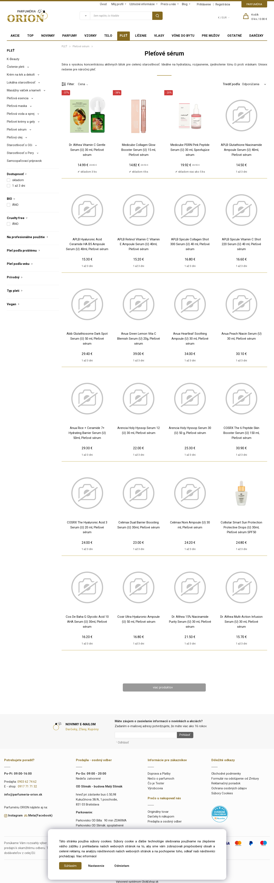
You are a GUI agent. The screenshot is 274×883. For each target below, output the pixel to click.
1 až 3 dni (18, 185)
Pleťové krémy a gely (21, 122)
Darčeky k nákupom (161, 815)
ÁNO (15, 204)
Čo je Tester (156, 782)
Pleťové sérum (17, 129)
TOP (30, 36)
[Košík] (259, 17)
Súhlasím (70, 866)
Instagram (15, 814)
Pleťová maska (17, 106)
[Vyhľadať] (85, 16)
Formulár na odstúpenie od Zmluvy (235, 777)
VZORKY (90, 36)
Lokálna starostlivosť (21, 82)
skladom (18, 180)
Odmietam (121, 866)
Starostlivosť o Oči (19, 145)
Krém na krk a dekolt (21, 74)
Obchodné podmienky (226, 772)
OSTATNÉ (234, 36)
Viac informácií (86, 856)
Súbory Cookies (222, 792)
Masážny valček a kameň (24, 90)
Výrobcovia (155, 787)
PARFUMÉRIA (254, 4)
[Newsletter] (146, 735)
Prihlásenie (204, 4)
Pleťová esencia (17, 98)
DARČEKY (256, 36)
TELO (108, 36)
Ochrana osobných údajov (229, 787)
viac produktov (163, 687)
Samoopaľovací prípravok (24, 161)
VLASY (159, 36)
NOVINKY (48, 36)
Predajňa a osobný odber (165, 820)
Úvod (103, 4)
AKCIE (15, 36)
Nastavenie (96, 866)
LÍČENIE (141, 36)
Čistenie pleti (15, 67)
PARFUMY (69, 36)
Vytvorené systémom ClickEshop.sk (137, 880)
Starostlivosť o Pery (20, 153)
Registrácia (223, 4)
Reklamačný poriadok (225, 782)
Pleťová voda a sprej (20, 114)
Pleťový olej (14, 137)
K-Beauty (13, 59)
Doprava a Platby (159, 772)
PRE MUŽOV (211, 36)
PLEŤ (123, 36)
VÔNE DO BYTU (183, 36)
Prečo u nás (168, 4)
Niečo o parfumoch (161, 777)
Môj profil (117, 4)
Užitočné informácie (142, 4)
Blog (185, 4)
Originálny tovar (158, 810)
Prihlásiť (183, 735)
